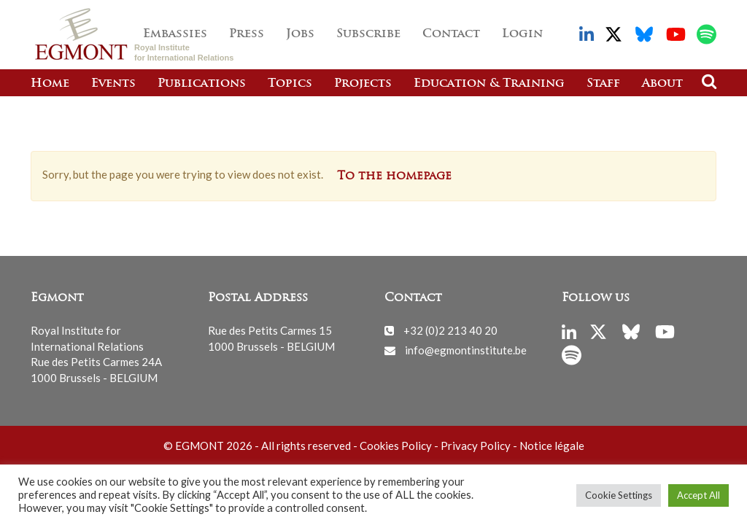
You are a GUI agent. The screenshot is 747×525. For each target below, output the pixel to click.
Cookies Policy (396, 445)
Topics (290, 84)
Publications (202, 84)
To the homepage (394, 176)
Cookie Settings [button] (618, 495)
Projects (363, 84)
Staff (603, 84)
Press (246, 34)
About (662, 84)
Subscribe (368, 34)
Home (50, 84)
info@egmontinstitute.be (466, 350)
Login (522, 34)
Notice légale (551, 445)
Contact (451, 34)
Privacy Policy (476, 445)
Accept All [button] (698, 495)
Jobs (300, 34)
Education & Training (489, 84)
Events (113, 84)
